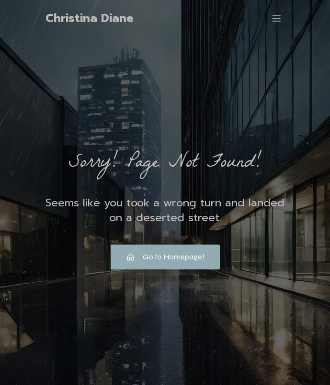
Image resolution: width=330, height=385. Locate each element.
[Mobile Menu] (277, 18)
